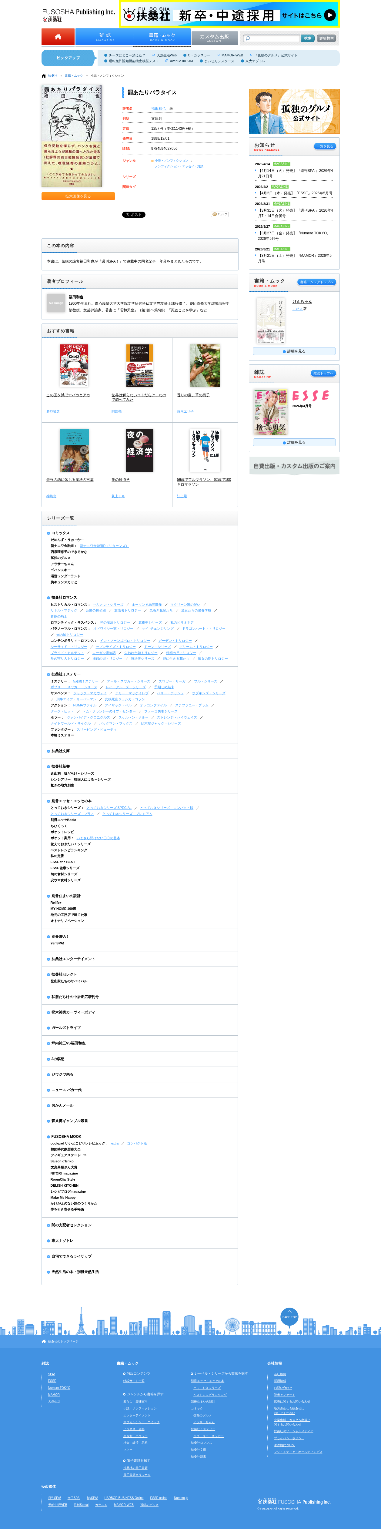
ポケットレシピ (62, 832)
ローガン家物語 (104, 653)
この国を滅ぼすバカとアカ (68, 395)
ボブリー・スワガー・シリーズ (74, 687)
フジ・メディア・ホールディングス (298, 1451)
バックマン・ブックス (115, 723)
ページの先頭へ (289, 1318)
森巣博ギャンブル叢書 (70, 1121)
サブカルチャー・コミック (141, 1422)
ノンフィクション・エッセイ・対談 (179, 166)
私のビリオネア (182, 622)
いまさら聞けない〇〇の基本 (98, 838)
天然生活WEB (57, 1505)
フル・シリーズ (205, 681)
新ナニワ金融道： (64, 546)
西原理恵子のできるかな (69, 552)
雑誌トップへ (323, 373)
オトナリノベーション (67, 921)
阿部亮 (117, 411)
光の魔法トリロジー (115, 622)
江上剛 (182, 496)
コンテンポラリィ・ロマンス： (74, 640)
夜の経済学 (121, 480)
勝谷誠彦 (53, 411)
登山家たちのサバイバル (69, 981)
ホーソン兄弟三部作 (147, 604)
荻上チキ (118, 496)
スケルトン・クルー (134, 717)
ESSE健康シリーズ (65, 868)
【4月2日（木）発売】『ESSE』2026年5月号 (295, 193)
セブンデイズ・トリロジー (116, 647)
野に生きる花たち (176, 658)
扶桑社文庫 (61, 751)
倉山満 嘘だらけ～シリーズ (72, 773)
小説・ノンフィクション (107, 75)
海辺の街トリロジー (107, 658)
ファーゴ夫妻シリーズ (161, 711)
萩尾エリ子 (185, 411)
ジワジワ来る (62, 1074)
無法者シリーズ (142, 658)
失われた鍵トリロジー (141, 653)
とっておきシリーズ (207, 1387)
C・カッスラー (199, 55)
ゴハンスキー (61, 570)
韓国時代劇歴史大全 (66, 1149)
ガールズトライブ (66, 1028)
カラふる (101, 1505)
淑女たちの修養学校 (196, 610)
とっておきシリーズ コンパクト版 (166, 807)
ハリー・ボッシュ (170, 693)
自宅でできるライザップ (72, 1256)
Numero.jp (181, 1498)
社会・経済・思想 (135, 1442)
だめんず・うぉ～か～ (67, 539)
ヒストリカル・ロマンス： (71, 604)
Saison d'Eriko (62, 1161)
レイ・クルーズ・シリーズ (126, 687)
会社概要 (280, 1374)
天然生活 (54, 1401)
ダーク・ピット (62, 711)
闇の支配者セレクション (72, 1225)
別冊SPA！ (61, 936)
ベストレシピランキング (69, 850)
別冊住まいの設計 (66, 896)
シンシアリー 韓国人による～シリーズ (81, 779)
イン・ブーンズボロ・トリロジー (125, 640)
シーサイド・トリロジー (69, 647)
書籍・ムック (74, 75)
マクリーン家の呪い (185, 604)
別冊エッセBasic (63, 820)
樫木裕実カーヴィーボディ (73, 1012)
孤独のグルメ (61, 558)
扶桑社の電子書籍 (135, 1468)
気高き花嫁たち (161, 610)
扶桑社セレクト (64, 974)
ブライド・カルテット (67, 653)
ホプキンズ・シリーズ (209, 693)
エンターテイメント (137, 1415)
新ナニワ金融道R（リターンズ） (104, 546)
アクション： (61, 705)
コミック (197, 1408)
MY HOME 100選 (63, 908)
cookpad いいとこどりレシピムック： (80, 1143)
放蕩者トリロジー (127, 610)
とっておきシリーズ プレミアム (127, 814)
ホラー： (57, 717)
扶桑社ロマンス (64, 597)
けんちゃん (302, 301)
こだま (297, 308)
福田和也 (159, 108)
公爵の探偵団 (96, 610)
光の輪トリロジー (69, 634)
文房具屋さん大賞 (64, 1167)
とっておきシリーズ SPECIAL (109, 807)
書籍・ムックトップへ (316, 282)
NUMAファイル (84, 705)
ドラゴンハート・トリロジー (204, 628)
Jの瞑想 (58, 1059)
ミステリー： (61, 681)
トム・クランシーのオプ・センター (109, 711)
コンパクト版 (137, 1143)
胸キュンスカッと (64, 582)
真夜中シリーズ (150, 622)
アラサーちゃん (62, 564)
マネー (127, 1449)
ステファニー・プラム (192, 705)
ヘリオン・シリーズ (108, 604)
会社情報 (274, 1363)
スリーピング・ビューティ (97, 729)
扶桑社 (52, 75)
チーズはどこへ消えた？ (127, 55)
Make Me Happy (63, 1197)
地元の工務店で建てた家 (69, 915)
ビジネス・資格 (134, 1429)
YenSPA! (57, 943)
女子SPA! (74, 1498)
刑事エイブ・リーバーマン (76, 699)
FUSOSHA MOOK (67, 1136)
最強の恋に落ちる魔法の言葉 (70, 480)
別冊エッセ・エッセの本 (72, 801)
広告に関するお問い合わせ (292, 1401)
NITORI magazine (64, 1173)
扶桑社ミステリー (66, 674)
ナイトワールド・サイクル (71, 723)
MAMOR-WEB (232, 55)
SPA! (51, 1374)
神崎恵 (51, 496)
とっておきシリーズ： (67, 807)
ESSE (52, 1381)
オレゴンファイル (153, 705)
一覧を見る (325, 146)
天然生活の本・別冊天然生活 (75, 1272)
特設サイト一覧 (134, 1381)
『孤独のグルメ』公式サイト (276, 55)
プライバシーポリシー (289, 1438)
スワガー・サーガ (172, 681)
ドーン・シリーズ (157, 647)
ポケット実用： (62, 838)
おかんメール (62, 1105)
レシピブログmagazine (68, 1191)
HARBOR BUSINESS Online (124, 1498)
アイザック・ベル (118, 705)
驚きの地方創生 (62, 785)
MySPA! (92, 1498)
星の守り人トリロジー (67, 658)
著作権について (284, 1445)
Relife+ (56, 902)
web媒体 (49, 1486)
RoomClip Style (63, 1179)
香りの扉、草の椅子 (193, 395)
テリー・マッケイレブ (132, 693)
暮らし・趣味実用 (135, 1401)
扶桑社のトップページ (63, 1341)
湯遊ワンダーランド (66, 576)
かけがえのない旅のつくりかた (74, 1203)
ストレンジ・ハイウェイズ (177, 717)
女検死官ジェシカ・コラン (125, 699)
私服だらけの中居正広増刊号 (75, 997)
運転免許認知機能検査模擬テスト (134, 61)
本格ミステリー (62, 735)
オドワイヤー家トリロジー (113, 628)
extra (115, 1143)
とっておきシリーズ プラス (72, 814)
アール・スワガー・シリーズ (128, 681)
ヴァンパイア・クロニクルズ (88, 717)
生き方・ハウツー (135, 1436)
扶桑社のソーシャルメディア (293, 1431)
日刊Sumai (81, 1505)
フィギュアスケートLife (69, 1155)
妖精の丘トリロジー (181, 653)
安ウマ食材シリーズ (66, 880)
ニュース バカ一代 (67, 1090)
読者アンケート (284, 1394)
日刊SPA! (54, 1498)
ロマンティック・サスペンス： (74, 622)
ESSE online (158, 1498)
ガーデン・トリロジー (175, 640)
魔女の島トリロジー (213, 658)
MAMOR (54, 1394)
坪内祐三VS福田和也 (68, 1043)
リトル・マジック (64, 610)
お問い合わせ (283, 1387)
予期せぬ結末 (164, 687)
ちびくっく (59, 826)
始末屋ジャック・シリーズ (161, 723)
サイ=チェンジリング (158, 628)
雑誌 (45, 1363)
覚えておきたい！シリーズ (71, 844)
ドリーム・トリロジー (196, 647)
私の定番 (57, 856)
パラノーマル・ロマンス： (71, 628)
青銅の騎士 (59, 616)
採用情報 (280, 1381)
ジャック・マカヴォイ (90, 693)
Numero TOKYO (59, 1387)
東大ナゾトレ (256, 61)
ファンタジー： (62, 729)
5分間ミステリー (86, 681)
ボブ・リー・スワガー (208, 1436)
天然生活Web (167, 55)
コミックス (61, 533)
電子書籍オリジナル (137, 1474)
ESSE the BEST (63, 862)
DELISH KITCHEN (65, 1185)
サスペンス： (61, 693)
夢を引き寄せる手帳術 (67, 1209)
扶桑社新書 (61, 766)
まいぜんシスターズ (219, 61)
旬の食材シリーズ (64, 874)
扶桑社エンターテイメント (73, 959)
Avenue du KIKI (181, 61)
